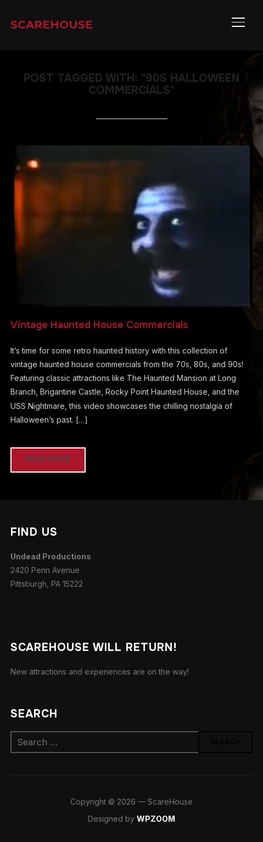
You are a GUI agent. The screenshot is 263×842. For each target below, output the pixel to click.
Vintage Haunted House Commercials (99, 325)
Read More (48, 459)
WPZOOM (156, 818)
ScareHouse (51, 24)
